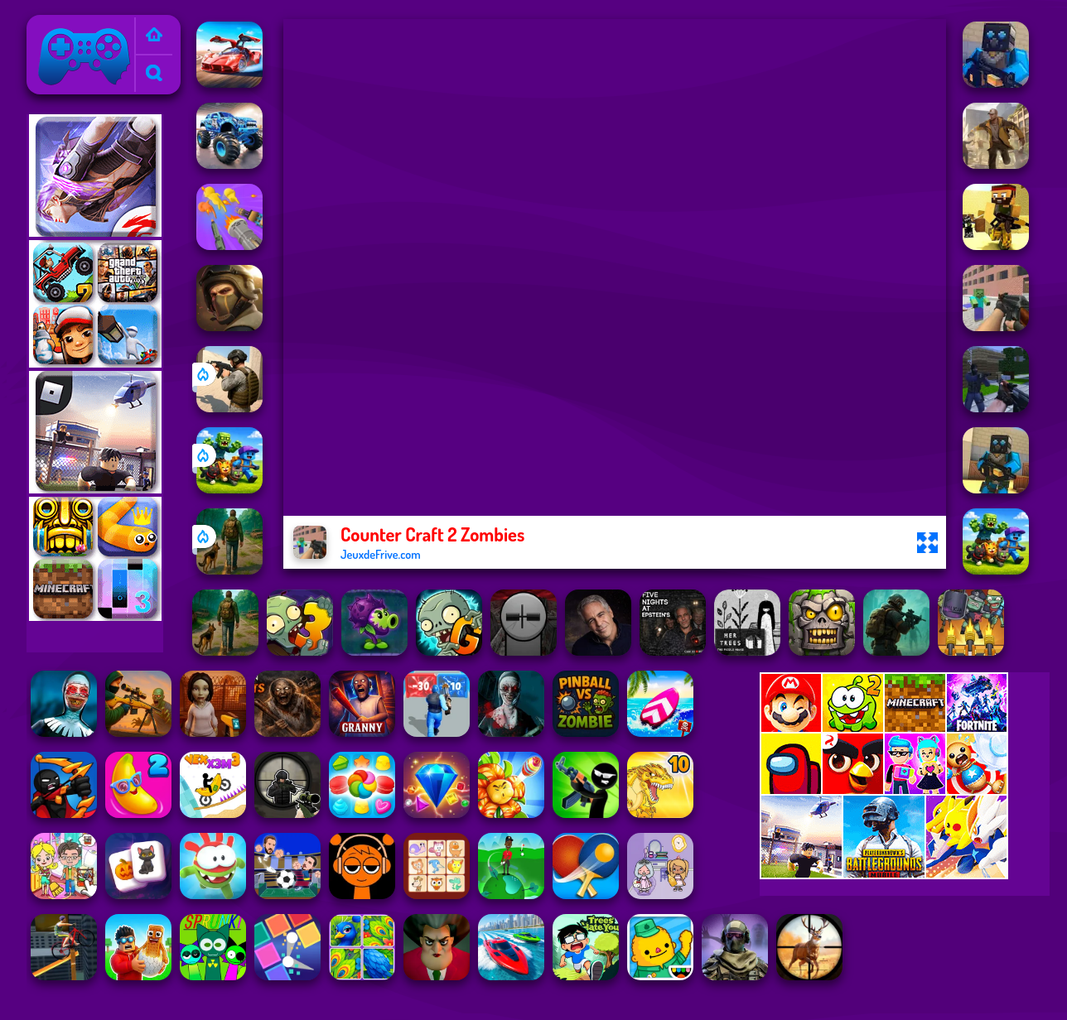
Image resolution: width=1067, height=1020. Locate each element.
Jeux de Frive (68, 25)
